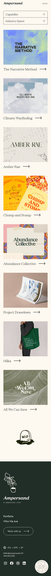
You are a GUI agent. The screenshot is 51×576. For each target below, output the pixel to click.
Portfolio (8, 516)
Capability (25, 14)
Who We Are (10, 521)
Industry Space (25, 21)
